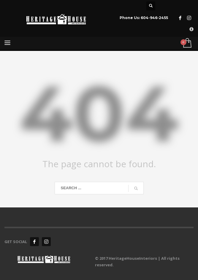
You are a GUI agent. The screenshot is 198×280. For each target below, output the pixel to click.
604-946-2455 (154, 17)
